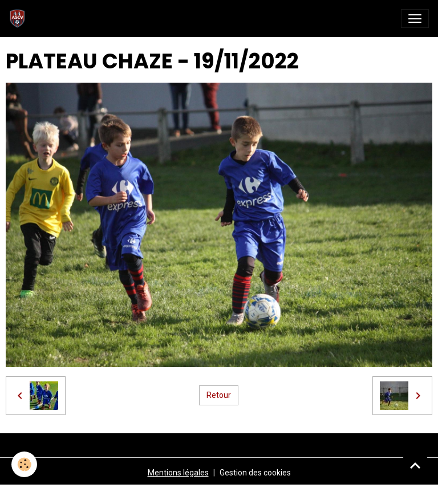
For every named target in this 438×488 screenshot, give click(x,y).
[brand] (19, 18)
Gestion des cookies (255, 472)
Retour (218, 395)
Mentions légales (178, 472)
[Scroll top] (415, 465)
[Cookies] (24, 464)
